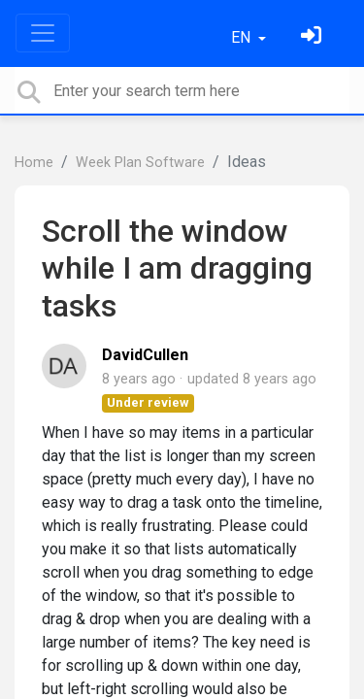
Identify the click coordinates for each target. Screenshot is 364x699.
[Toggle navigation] (43, 33)
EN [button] (242, 37)
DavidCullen (145, 355)
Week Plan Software (140, 162)
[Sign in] (313, 37)
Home (34, 162)
